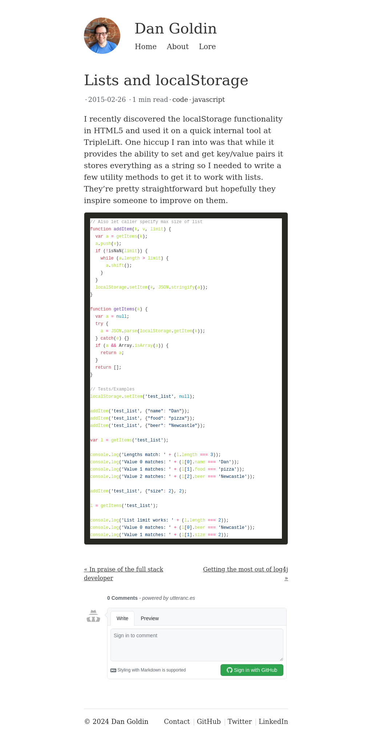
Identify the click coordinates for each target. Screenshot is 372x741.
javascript (208, 99)
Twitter (240, 721)
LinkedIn (273, 721)
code (180, 99)
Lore (207, 46)
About (178, 46)
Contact (177, 721)
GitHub (209, 721)
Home (146, 46)
